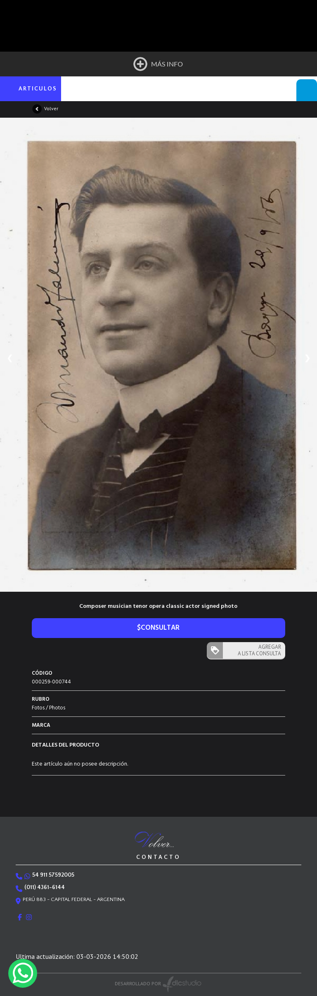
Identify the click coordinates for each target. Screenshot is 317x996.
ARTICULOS (38, 88)
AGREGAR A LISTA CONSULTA (259, 650)
